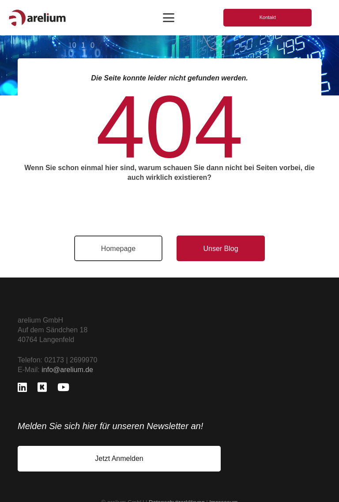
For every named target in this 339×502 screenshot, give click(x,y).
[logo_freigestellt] (37, 18)
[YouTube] (63, 387)
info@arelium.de (67, 369)
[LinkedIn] (22, 387)
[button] (168, 17)
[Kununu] (42, 387)
